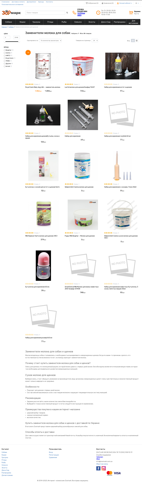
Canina (8, 53)
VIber (79, 15)
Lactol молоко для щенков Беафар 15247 (80, 87)
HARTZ (8, 55)
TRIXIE (8, 61)
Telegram (81, 13)
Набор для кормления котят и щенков (118, 87)
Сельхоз (5, 465)
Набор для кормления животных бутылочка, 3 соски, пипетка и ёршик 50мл (121, 288)
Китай (8, 66)
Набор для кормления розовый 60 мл (38, 338)
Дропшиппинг (31, 2)
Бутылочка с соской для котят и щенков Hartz (42, 187)
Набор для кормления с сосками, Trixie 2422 (120, 187)
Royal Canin (9, 58)
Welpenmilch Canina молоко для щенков (79, 187)
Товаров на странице (83, 40)
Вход (51, 452)
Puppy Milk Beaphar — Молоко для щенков (80, 236)
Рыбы (4, 463)
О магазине (5, 2)
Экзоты (4, 468)
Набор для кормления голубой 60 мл (117, 136)
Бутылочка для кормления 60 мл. (37, 287)
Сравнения (53, 457)
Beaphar (8, 50)
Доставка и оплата (18, 2)
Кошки (4, 455)
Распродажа (6, 473)
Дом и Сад (5, 470)
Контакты (49, 2)
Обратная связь (102, 464)
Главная (4, 27)
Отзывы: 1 (76, 184)
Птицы (4, 460)
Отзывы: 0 (37, 84)
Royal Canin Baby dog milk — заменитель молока (42, 87)
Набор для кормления (72, 136)
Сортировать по (32, 40)
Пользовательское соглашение (12, 4)
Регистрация (54, 455)
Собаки (11, 27)
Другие (8, 63)
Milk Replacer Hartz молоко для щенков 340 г (41, 236)
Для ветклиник (7, 475)
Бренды (41, 2)
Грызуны (5, 457)
